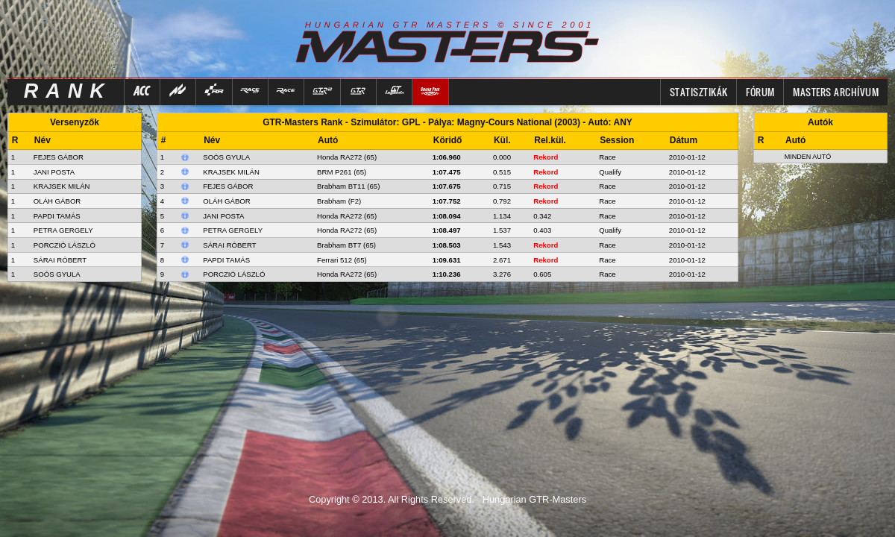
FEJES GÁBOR (59, 157)
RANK (68, 91)
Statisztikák (699, 91)
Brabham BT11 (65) (348, 186)
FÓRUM (760, 91)
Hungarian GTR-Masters (534, 499)
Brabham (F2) (339, 201)
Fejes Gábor (228, 186)
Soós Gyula (226, 157)
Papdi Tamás (226, 260)
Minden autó (808, 156)
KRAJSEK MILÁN (62, 186)
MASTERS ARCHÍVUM (836, 91)
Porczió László (234, 274)
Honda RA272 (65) (347, 157)
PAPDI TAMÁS (57, 216)
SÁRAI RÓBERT (60, 260)
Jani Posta (223, 216)
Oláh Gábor (226, 201)
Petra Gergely (233, 230)
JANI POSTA (54, 172)
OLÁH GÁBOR (57, 201)
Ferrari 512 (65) (342, 260)
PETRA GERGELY (63, 230)
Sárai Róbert (229, 245)
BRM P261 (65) (341, 172)
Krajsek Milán (231, 172)
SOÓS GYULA (57, 274)
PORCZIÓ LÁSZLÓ (64, 245)
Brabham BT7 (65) (346, 245)
